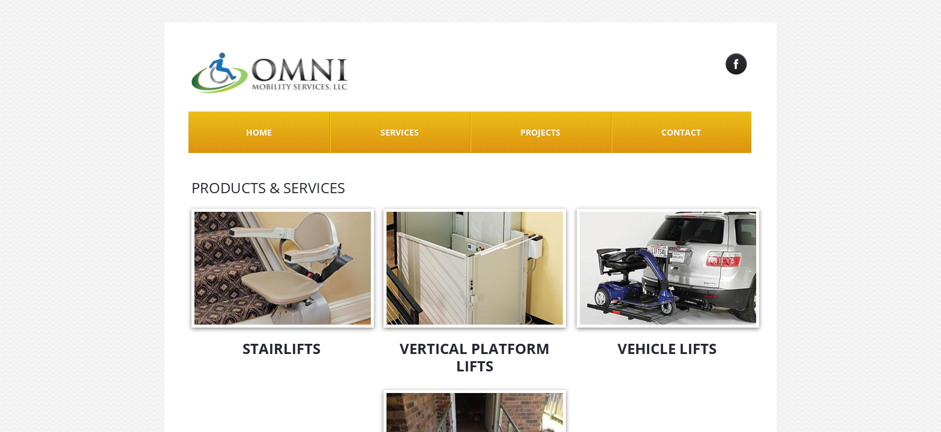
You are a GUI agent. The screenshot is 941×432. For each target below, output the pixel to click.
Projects (540, 132)
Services (399, 132)
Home (259, 132)
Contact (681, 132)
